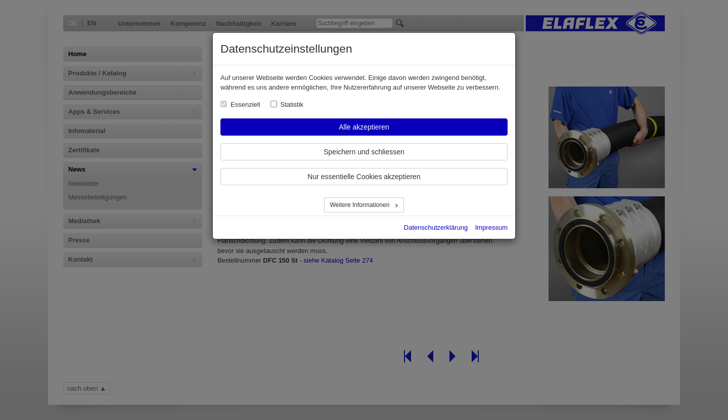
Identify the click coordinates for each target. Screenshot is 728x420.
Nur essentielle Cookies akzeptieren (363, 177)
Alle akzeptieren (364, 127)
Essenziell (245, 104)
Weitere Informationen (360, 204)
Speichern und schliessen (364, 152)
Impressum (491, 227)
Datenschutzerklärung (436, 227)
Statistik (292, 104)
